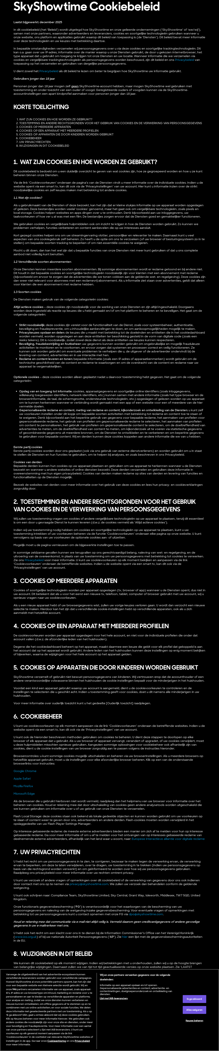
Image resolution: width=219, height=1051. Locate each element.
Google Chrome (25, 771)
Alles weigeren (194, 1009)
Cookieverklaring (56, 1041)
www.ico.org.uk (26, 937)
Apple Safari (22, 779)
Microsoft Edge (24, 794)
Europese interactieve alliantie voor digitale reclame (168, 839)
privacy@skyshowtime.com (89, 884)
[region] (109, 1010)
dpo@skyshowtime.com (146, 914)
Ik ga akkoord (194, 999)
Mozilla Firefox (23, 786)
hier (125, 937)
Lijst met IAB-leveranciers (114, 998)
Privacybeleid (184, 60)
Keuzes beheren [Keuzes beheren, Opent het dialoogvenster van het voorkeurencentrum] (194, 1020)
